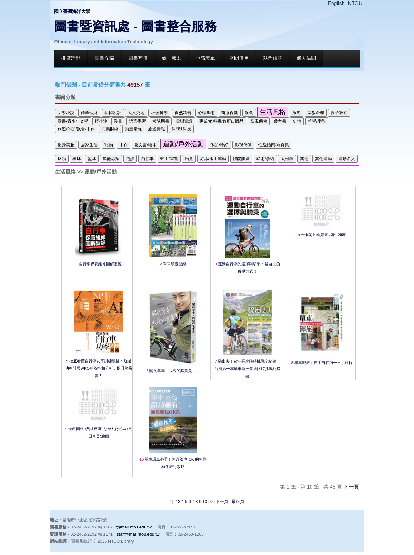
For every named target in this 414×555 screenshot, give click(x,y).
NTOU (355, 3)
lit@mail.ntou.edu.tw (133, 527)
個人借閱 (306, 58)
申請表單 (205, 58)
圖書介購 (104, 58)
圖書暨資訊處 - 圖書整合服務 (135, 26)
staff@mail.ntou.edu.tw (138, 534)
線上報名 (171, 58)
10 (204, 501)
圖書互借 (138, 58)
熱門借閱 (272, 58)
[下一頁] (221, 501)
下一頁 (351, 487)
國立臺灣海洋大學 (72, 11)
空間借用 (239, 58)
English (336, 3)
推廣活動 (71, 58)
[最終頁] (237, 501)
